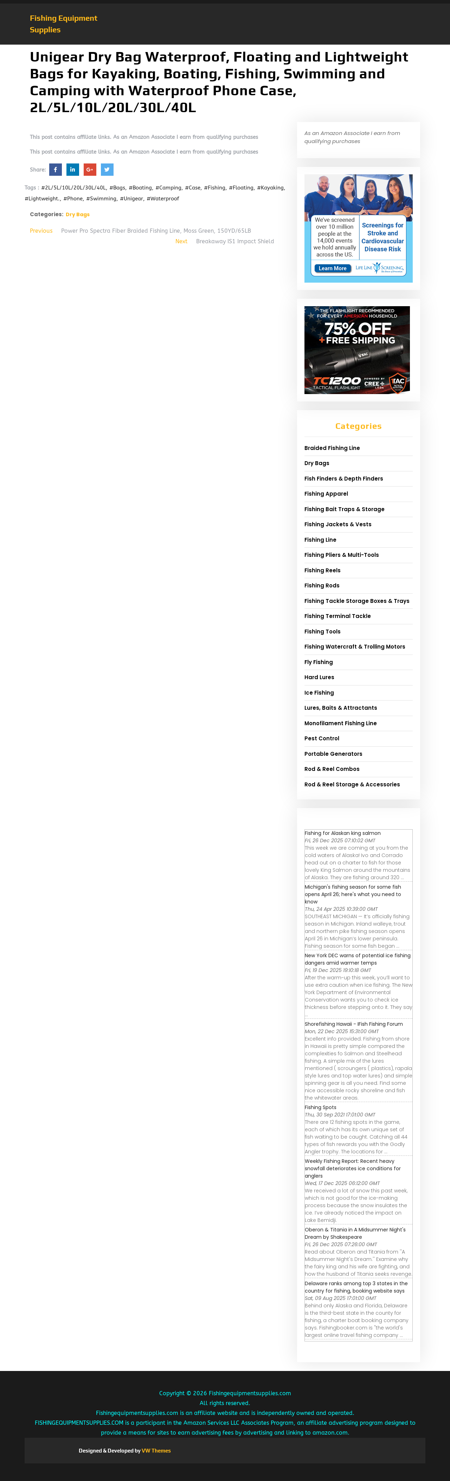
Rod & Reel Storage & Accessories (352, 784)
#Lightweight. (42, 198)
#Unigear (131, 198)
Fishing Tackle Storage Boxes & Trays (357, 601)
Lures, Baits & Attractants (340, 707)
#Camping (168, 188)
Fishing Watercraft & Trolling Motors (354, 646)
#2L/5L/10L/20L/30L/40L (73, 188)
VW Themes (156, 1451)
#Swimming (101, 198)
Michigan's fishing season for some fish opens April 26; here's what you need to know (353, 894)
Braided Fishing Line (332, 448)
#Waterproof (163, 198)
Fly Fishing (318, 662)
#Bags (117, 188)
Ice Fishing (319, 692)
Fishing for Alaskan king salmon (343, 833)
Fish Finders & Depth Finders (343, 478)
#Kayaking (270, 188)
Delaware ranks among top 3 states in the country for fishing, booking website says (356, 1287)
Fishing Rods (322, 585)
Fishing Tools (322, 631)
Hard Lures (319, 677)
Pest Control (321, 738)
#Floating (241, 188)
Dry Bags (78, 214)
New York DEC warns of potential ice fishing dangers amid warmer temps (358, 959)
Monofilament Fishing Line (340, 723)
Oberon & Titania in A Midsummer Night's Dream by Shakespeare (355, 1233)
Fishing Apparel (326, 493)
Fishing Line (320, 539)
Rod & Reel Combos (332, 769)
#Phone (73, 198)
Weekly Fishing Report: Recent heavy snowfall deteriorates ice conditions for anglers (353, 1168)
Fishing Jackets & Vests (338, 524)
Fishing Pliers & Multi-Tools (341, 555)
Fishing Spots (320, 1107)
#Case (192, 188)
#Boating (140, 188)
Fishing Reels (322, 570)
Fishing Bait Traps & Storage (344, 509)
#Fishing (214, 188)
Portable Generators (333, 754)
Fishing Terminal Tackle (337, 616)
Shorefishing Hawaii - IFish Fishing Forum (354, 1024)
